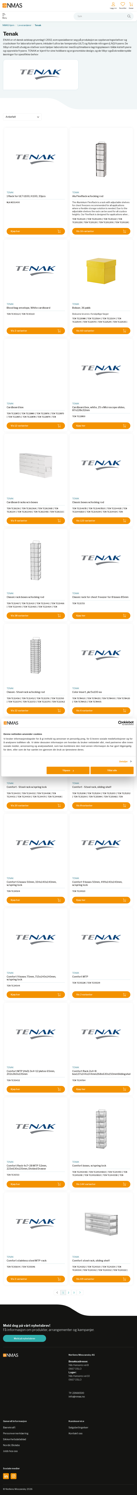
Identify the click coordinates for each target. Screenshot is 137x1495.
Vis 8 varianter (101, 805)
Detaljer (123, 761)
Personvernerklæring (15, 1433)
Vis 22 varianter (36, 710)
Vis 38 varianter (36, 615)
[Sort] (22, 117)
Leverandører (24, 25)
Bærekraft (9, 1427)
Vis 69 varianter (101, 1279)
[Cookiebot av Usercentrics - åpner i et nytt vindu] (120, 723)
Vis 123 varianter (101, 520)
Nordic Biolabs (11, 1445)
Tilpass (68, 770)
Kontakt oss (75, 1433)
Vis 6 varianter (101, 710)
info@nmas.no (77, 1396)
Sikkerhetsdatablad (14, 1439)
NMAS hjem (8, 25)
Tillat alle (112, 770)
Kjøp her (36, 231)
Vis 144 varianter (101, 1184)
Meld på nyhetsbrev (24, 1338)
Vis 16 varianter (101, 231)
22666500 (78, 1393)
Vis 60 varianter (101, 330)
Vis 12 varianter (36, 425)
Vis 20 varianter (36, 805)
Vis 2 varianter (36, 330)
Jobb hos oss (10, 1451)
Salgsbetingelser (78, 1427)
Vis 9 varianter (36, 520)
